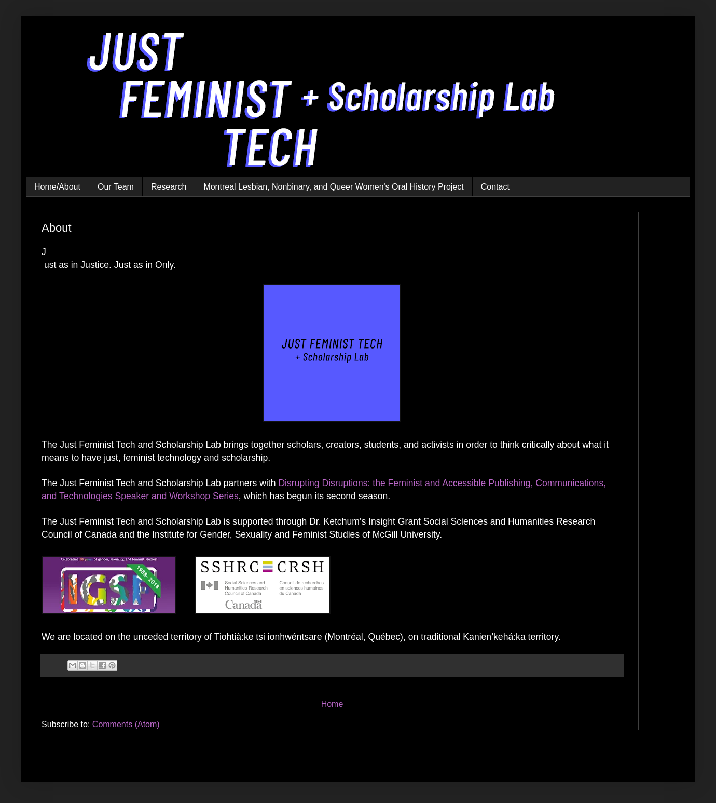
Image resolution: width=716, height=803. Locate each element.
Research (168, 186)
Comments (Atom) (126, 724)
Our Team (116, 186)
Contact (495, 186)
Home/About (57, 186)
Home (332, 704)
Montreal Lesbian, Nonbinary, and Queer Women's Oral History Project (333, 186)
